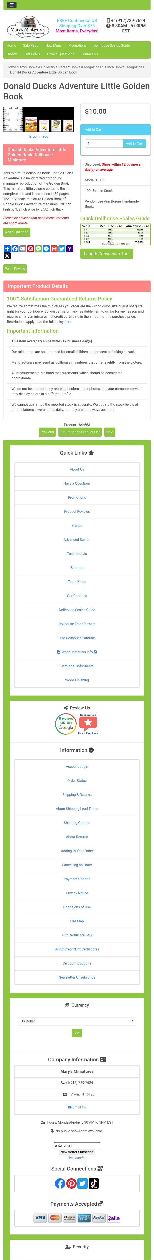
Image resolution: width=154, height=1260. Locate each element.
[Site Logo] (28, 27)
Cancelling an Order (77, 865)
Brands (12, 54)
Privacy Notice (77, 893)
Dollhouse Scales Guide (112, 45)
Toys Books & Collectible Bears (43, 67)
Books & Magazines (86, 67)
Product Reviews (77, 511)
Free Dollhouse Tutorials (77, 638)
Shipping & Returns (77, 795)
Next (109, 432)
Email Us (77, 1107)
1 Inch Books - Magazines (124, 67)
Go (77, 1033)
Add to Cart (134, 143)
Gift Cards (32, 54)
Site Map (77, 921)
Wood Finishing (77, 680)
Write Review (15, 269)
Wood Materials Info (77, 652)
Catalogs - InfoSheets (76, 666)
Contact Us (89, 54)
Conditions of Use (77, 907)
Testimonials (77, 554)
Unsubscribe (77, 1158)
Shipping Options (77, 823)
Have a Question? (60, 54)
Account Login (77, 767)
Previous (47, 432)
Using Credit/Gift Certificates (77, 949)
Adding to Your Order (77, 851)
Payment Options (77, 879)
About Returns (77, 837)
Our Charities (77, 596)
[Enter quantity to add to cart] (104, 143)
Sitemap (77, 568)
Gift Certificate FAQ (77, 935)
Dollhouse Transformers (77, 624)
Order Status (77, 781)
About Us (77, 469)
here (68, 322)
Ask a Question (16, 232)
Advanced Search (77, 540)
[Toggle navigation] (12, 5)
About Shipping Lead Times (77, 809)
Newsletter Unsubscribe (77, 977)
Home (11, 45)
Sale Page (30, 45)
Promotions (78, 45)
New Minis (53, 45)
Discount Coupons (77, 963)
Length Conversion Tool (106, 253)
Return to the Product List (80, 432)
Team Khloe (77, 582)
